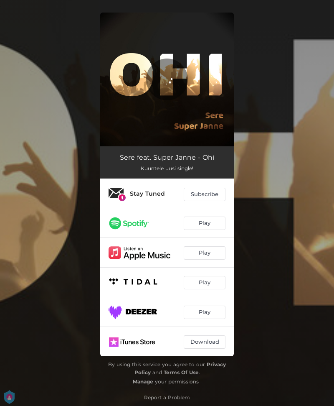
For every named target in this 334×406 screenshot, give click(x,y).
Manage (143, 381)
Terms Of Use (181, 372)
